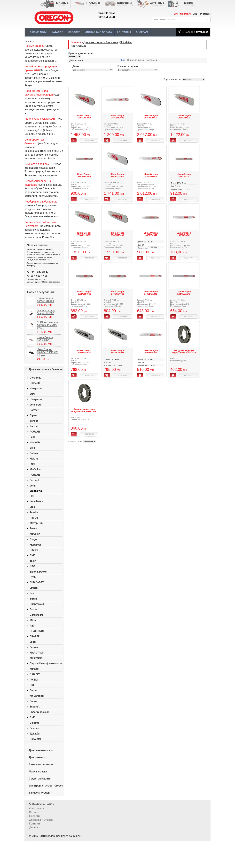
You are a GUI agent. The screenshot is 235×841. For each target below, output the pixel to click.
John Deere (36, 501)
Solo (32, 447)
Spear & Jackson (39, 712)
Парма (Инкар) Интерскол (46, 663)
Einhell (34, 587)
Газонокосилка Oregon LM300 (46, 312)
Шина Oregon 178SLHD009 (117, 234)
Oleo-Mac (35, 377)
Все (123, 60)
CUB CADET (37, 582)
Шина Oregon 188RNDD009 (117, 175)
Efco (32, 506)
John (33, 485)
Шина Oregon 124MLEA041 (184, 292)
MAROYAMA (37, 652)
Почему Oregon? (34, 45)
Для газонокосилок (41, 750)
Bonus (33, 701)
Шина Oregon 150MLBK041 (84, 292)
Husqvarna (36, 388)
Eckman (34, 728)
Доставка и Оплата (98, 32)
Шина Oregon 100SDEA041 (151, 351)
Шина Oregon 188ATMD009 (151, 175)
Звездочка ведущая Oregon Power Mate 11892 (84, 410)
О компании (38, 32)
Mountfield (36, 658)
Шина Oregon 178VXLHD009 (84, 234)
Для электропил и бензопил (46, 369)
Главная (76, 42)
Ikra (32, 593)
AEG (32, 625)
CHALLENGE (37, 631)
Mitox (33, 620)
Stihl (32, 393)
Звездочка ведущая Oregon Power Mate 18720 (184, 351)
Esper (33, 641)
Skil (32, 496)
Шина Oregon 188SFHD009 (84, 175)
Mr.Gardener (37, 695)
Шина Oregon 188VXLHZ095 (45, 300)
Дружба (34, 733)
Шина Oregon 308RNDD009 (151, 116)
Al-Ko (33, 555)
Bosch (33, 528)
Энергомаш (37, 604)
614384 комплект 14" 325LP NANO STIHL (47, 325)
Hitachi (34, 550)
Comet (33, 690)
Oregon (34, 539)
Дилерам (142, 32)
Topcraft (34, 706)
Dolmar (34, 453)
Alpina (33, 415)
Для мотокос (37, 757)
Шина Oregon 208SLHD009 (84, 116)
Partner (34, 410)
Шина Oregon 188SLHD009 (184, 116)
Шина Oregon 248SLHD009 (117, 116)
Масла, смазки (38, 771)
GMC (32, 717)
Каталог (57, 32)
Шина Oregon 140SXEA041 (117, 292)
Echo (32, 437)
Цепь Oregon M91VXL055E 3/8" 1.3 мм (47, 352)
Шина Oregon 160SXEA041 (151, 234)
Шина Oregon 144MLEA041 (84, 351)
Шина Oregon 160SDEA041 (184, 234)
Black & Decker (38, 571)
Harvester (35, 739)
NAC (32, 566)
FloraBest (35, 544)
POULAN (35, 431)
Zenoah (34, 420)
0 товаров (202, 32)
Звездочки (152, 60)
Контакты (124, 32)
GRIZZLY (35, 674)
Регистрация (205, 14)
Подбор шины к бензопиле (40, 201)
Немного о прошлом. (37, 164)
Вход (195, 14)
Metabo (34, 668)
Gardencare (36, 614)
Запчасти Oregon (39, 792)
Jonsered (35, 404)
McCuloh (35, 533)
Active (33, 609)
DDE (32, 685)
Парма (34, 517)
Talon (33, 560)
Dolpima (34, 722)
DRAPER (35, 636)
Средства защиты (40, 778)
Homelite (35, 383)
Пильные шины (135, 60)
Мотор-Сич (36, 523)
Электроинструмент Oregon (46, 785)
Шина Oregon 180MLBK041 (184, 175)
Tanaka (34, 512)
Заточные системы (41, 764)
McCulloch (36, 469)
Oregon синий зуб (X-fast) (39, 119)
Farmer (34, 647)
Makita (34, 458)
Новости (74, 32)
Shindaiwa (36, 490)
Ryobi (33, 577)
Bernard (34, 480)
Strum (33, 598)
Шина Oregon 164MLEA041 (117, 351)
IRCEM (34, 679)
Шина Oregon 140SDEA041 (151, 292)
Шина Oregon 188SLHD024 (45, 339)
